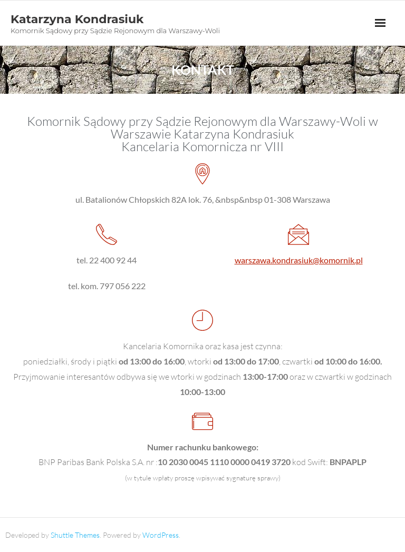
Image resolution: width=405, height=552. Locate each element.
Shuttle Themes (75, 534)
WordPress (160, 534)
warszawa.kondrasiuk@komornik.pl (299, 260)
